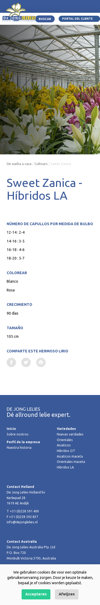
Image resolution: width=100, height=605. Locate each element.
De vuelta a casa (19, 164)
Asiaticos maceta (70, 456)
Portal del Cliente (77, 18)
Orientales (65, 440)
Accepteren (36, 594)
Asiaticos (64, 445)
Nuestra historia (19, 447)
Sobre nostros (18, 434)
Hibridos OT (66, 450)
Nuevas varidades (70, 434)
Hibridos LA (65, 467)
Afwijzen (67, 594)
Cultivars (41, 164)
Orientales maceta (71, 461)
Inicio (11, 428)
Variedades (66, 428)
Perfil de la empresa (23, 442)
